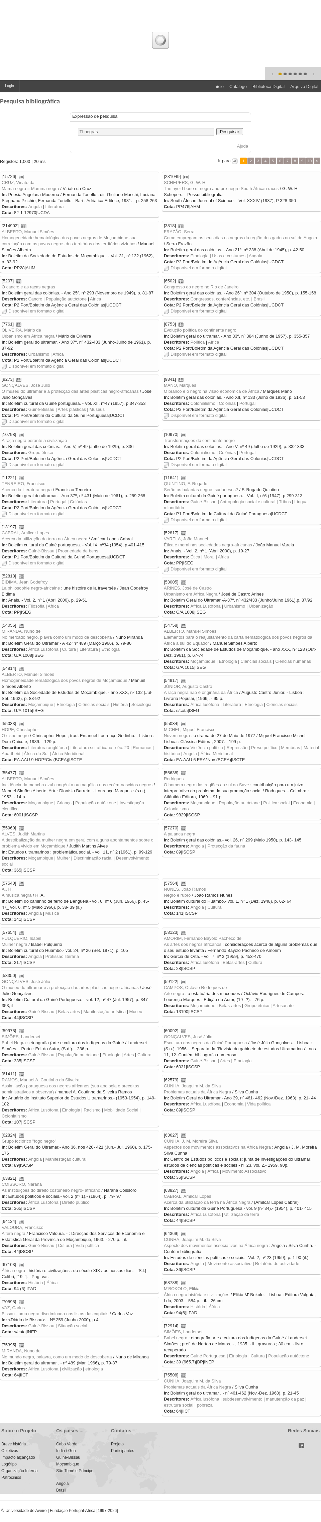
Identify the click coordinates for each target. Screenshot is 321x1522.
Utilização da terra (241, 1214)
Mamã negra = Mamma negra (30, 188)
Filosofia (36, 606)
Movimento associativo (230, 1263)
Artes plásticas (72, 409)
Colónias (227, 403)
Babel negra (175, 1337)
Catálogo (238, 86)
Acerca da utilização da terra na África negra (45, 538)
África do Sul (36, 753)
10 (310, 161)
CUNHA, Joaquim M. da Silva (192, 1085)
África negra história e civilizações (196, 1294)
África (213, 1171)
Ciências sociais (256, 661)
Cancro (35, 298)
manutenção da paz (285, 1399)
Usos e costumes (228, 255)
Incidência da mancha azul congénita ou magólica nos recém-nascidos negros (77, 784)
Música (52, 913)
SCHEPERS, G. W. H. (185, 182)
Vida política (259, 1103)
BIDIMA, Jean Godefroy (24, 582)
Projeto (117, 1444)
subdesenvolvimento (242, 1399)
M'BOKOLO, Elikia (182, 1288)
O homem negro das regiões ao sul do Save (206, 784)
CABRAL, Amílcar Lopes (25, 532)
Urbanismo (38, 354)
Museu (135, 1011)
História (120, 704)
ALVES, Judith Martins (23, 833)
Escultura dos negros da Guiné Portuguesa (205, 1042)
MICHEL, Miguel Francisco (190, 729)
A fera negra (13, 1233)
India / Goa (66, 1450)
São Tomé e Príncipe (74, 1470)
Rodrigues (174, 778)
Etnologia (199, 255)
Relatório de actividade (277, 1263)
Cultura (69, 649)
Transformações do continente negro (199, 440)
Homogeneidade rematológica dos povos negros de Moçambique (64, 680)
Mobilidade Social (121, 1109)
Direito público (75, 1202)
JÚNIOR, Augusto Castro (188, 686)
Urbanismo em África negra (28, 336)
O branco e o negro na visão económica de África (211, 391)
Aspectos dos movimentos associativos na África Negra (217, 1147)
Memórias (290, 747)
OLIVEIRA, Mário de (21, 330)
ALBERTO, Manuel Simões (28, 231)
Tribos (285, 501)
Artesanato (283, 1005)
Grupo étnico (40, 452)
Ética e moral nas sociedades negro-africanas (208, 544)
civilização (72, 1368)
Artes (129, 1054)
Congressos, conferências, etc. (220, 298)
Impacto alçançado (18, 1457)
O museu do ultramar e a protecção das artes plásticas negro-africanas (70, 391)
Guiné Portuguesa (207, 1355)
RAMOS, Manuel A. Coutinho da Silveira (41, 1079)
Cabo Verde (66, 1444)
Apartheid (11, 753)
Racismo (92, 1109)
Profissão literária (62, 956)
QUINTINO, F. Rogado (185, 483)
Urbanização (261, 606)
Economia (303, 802)
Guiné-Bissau (41, 409)
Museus (97, 409)
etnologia (94, 1368)
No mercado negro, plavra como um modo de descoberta (57, 637)
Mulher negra (14, 944)
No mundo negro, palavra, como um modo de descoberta (57, 1356)
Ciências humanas (293, 661)
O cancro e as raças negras (28, 286)
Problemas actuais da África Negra (197, 1091)
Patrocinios (11, 1477)
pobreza (205, 1405)
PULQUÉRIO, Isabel (21, 938)
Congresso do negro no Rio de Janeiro (201, 286)
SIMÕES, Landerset (21, 1036)
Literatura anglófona (47, 747)
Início (218, 86)
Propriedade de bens (78, 550)
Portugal (247, 403)
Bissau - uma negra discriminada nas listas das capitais (55, 1313)
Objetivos (9, 1450)
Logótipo (9, 1464)
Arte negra (174, 993)
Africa (95, 298)
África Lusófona (205, 606)
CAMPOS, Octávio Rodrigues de (195, 987)
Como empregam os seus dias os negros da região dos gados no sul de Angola (240, 237)
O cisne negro (15, 735)
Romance (142, 747)
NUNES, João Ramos (185, 889)
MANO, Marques (180, 385)
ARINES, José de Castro (188, 588)
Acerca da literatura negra (27, 489)
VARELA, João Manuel (186, 538)
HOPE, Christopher (20, 729)
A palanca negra (179, 833)
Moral (209, 556)
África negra (13, 1270)
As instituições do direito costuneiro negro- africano (51, 1190)
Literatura (54, 206)
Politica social (276, 802)
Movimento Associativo (244, 1171)
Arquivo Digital (304, 86)
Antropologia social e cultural (247, 501)
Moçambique (202, 661)
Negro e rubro (177, 895)
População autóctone (66, 298)
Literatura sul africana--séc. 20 (100, 747)
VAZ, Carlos (13, 1307)
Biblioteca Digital (268, 86)
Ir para (224, 160)
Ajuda (242, 146)
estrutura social (178, 1405)
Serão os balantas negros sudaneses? (201, 489)
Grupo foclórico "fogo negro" (29, 1141)
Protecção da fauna (226, 845)
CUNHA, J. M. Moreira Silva (191, 1141)
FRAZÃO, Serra (179, 231)
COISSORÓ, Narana (22, 1184)
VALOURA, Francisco (22, 1227)
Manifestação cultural (66, 1159)
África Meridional (68, 753)
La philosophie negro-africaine (31, 588)
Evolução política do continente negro (200, 330)
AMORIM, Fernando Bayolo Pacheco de (202, 938)
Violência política (206, 747)
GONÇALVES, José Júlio (26, 385)
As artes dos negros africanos (192, 944)
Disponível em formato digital (195, 267)
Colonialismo (202, 403)
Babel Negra (14, 1042)
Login (9, 86)
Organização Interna (19, 1470)
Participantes (122, 1450)
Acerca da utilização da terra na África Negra (207, 1202)
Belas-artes (234, 962)
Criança (64, 802)
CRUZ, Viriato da (18, 182)
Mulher (63, 858)
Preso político (264, 747)
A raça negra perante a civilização (34, 440)
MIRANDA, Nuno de (21, 631)
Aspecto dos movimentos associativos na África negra (216, 1245)
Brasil (259, 298)
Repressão (236, 747)
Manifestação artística (105, 1011)
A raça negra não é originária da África (201, 692)
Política (197, 342)
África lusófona (204, 704)
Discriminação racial (93, 858)
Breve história (13, 1444)
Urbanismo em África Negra (190, 594)
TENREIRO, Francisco (23, 483)
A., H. (7, 889)
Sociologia (141, 704)
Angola (34, 206)
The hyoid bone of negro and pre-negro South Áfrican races (221, 188)
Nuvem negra (177, 735)
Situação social (72, 1325)
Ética (195, 556)
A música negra (17, 895)
